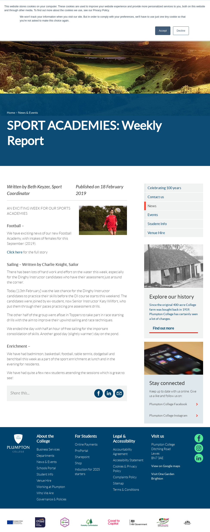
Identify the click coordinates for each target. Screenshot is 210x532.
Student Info (45, 474)
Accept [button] (163, 30)
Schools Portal (46, 468)
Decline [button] (181, 30)
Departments (45, 455)
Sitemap (118, 483)
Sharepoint (82, 457)
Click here (15, 252)
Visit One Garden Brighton (162, 476)
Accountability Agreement (122, 452)
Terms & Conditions (126, 489)
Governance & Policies (51, 499)
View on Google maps (165, 466)
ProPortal (81, 450)
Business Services (48, 449)
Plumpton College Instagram (168, 415)
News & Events (47, 462)
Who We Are (45, 493)
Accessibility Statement (128, 460)
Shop (78, 463)
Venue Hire (44, 480)
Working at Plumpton (51, 487)
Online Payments (86, 444)
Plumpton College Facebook (168, 404)
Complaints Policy (125, 477)
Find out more (163, 328)
